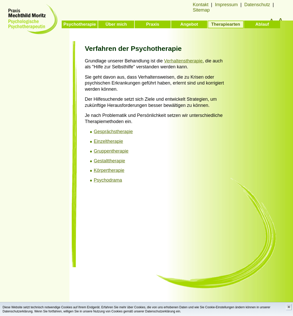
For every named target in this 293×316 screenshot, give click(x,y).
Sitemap (201, 10)
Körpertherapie (109, 170)
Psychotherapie (79, 24)
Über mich (116, 24)
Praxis (152, 24)
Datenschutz (257, 4)
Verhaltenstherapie (183, 60)
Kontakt (200, 4)
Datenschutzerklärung (18, 311)
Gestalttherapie (109, 160)
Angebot (189, 24)
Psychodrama (108, 180)
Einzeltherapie (108, 141)
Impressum (226, 4)
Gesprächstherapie (113, 131)
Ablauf (262, 24)
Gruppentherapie (111, 151)
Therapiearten (225, 24)
